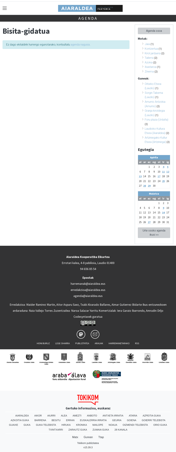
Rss (137, 343)
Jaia (147, 44)
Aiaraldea (22, 415)
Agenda (88, 18)
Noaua (113, 424)
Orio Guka (160, 424)
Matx (75, 437)
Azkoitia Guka (20, 420)
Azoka (148, 62)
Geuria (117, 420)
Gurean (88, 437)
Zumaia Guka (100, 429)
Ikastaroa (150, 67)
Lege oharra (62, 343)
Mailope (97, 424)
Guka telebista (46, 424)
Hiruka (66, 424)
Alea (64, 415)
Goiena (131, 420)
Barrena (40, 420)
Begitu (56, 420)
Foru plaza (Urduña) (156, 119)
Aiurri (51, 415)
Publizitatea (82, 343)
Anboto (92, 415)
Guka (27, 424)
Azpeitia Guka (152, 415)
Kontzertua (151, 48)
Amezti (77, 415)
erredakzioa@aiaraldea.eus (88, 290)
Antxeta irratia (113, 415)
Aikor (38, 415)
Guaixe (13, 424)
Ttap (101, 437)
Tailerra (149, 57)
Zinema (149, 71)
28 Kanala (120, 429)
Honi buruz (43, 343)
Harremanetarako (119, 343)
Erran (70, 420)
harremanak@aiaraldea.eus (88, 284)
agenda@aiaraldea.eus (88, 296)
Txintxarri (56, 429)
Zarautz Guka (77, 429)
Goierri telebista (153, 420)
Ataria (133, 415)
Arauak (99, 343)
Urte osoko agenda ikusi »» (154, 232)
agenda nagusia (80, 44)
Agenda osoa (154, 30)
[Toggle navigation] (4, 8)
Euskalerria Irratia (93, 420)
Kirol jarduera (153, 53)
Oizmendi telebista (135, 424)
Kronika (81, 424)
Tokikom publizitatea (88, 443)
